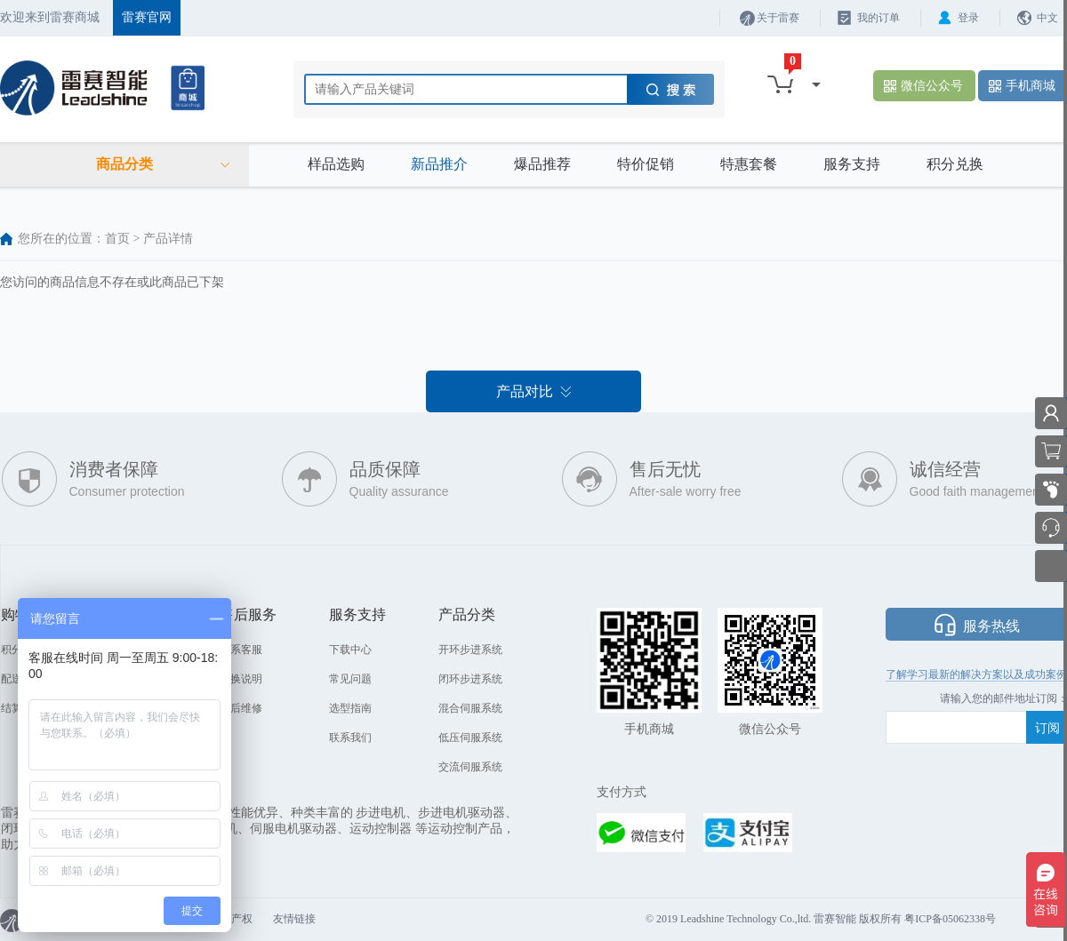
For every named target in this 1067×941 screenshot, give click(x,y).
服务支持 (851, 163)
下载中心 (350, 649)
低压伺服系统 (470, 737)
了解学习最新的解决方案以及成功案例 (976, 674)
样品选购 (336, 163)
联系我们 (350, 737)
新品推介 (439, 163)
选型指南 (350, 708)
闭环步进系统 (470, 679)
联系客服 (241, 649)
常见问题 (350, 679)
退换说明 (241, 679)
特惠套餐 (748, 163)
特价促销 (645, 163)
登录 (968, 18)
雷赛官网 (147, 17)
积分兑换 (955, 163)
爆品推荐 (542, 163)
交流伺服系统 (470, 767)
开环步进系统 (470, 649)
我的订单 (878, 18)
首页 (117, 238)
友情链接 (294, 919)
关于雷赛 (778, 18)
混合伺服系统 (470, 708)
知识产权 (231, 919)
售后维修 (241, 708)
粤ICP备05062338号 (950, 919)
